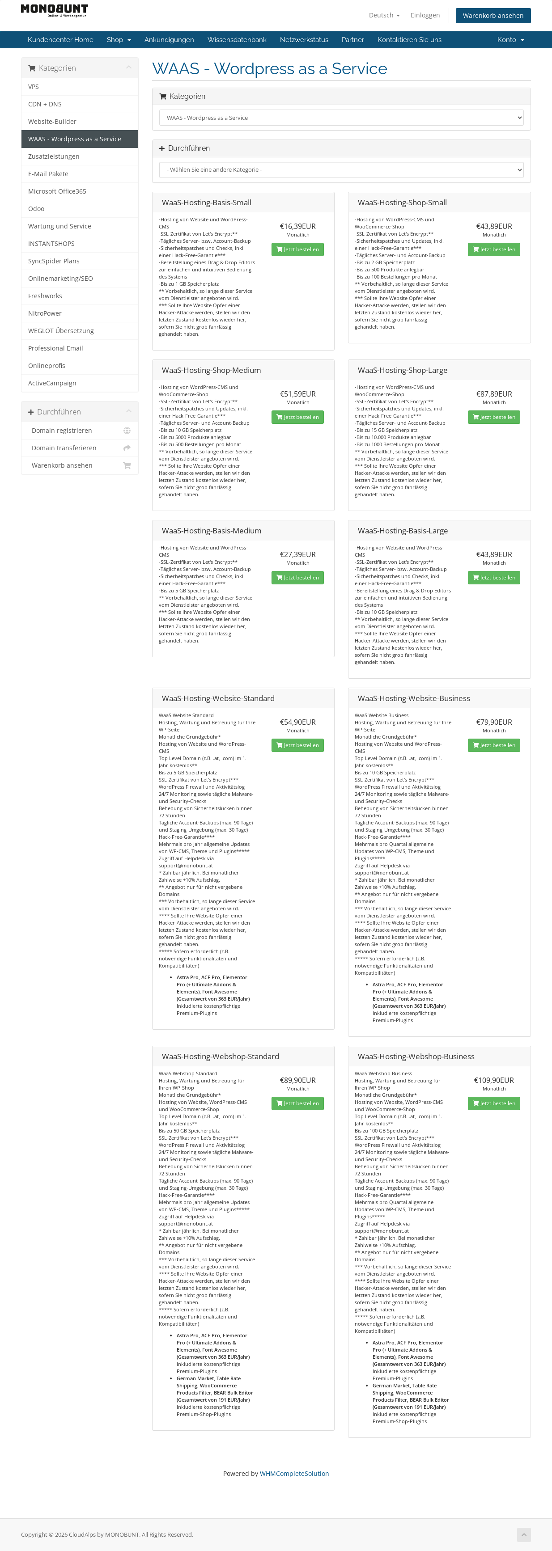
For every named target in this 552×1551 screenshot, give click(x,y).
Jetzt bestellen (297, 249)
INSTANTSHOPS (51, 244)
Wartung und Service (59, 226)
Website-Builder (52, 122)
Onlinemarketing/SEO (60, 279)
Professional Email (55, 348)
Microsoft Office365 (57, 191)
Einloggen (425, 15)
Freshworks (45, 296)
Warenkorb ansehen (493, 15)
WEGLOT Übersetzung (61, 331)
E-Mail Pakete (48, 174)
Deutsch (384, 15)
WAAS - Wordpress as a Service (74, 139)
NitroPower (45, 313)
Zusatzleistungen (54, 156)
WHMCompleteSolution (294, 1473)
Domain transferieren (80, 448)
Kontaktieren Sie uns (410, 40)
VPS (33, 87)
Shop (119, 40)
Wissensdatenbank (237, 40)
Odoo (36, 209)
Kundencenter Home (60, 40)
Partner (353, 40)
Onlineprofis (46, 366)
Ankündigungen (169, 40)
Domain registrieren (80, 430)
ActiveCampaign (52, 383)
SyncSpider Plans (54, 261)
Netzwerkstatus (304, 40)
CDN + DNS (45, 104)
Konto (510, 40)
